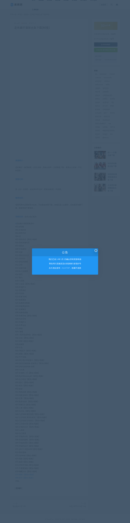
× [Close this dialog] (96, 250)
